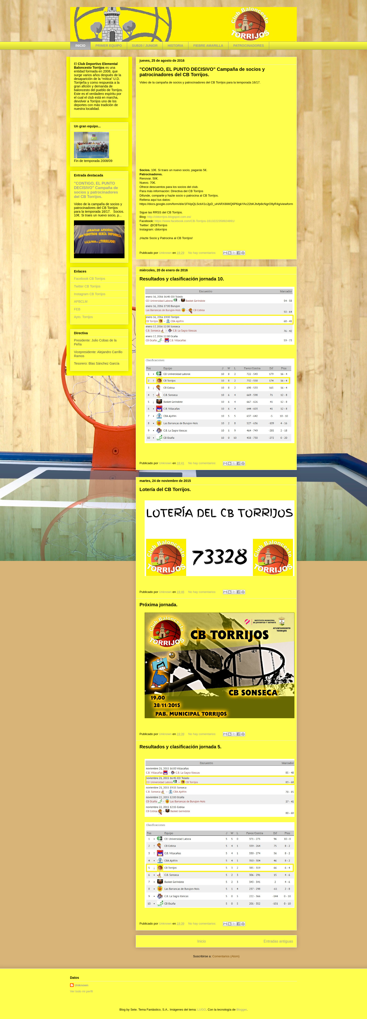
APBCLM (81, 301)
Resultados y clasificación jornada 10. (181, 278)
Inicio (201, 941)
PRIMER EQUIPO (108, 45)
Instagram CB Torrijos (89, 294)
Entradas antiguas (278, 941)
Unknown (81, 985)
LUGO (201, 1009)
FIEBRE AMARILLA (208, 45)
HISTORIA (175, 45)
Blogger (241, 1009)
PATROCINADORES (248, 45)
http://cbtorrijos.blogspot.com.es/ (169, 217)
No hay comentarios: (202, 253)
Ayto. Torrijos (83, 317)
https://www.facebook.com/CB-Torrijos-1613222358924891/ (194, 221)
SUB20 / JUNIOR (145, 45)
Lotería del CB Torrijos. (165, 489)
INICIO (80, 45)
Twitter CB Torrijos (87, 286)
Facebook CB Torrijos (89, 278)
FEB (77, 309)
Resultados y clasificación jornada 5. (180, 746)
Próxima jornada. (158, 604)
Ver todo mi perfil (81, 991)
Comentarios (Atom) (225, 956)
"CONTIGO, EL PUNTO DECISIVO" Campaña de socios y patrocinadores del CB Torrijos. (202, 72)
